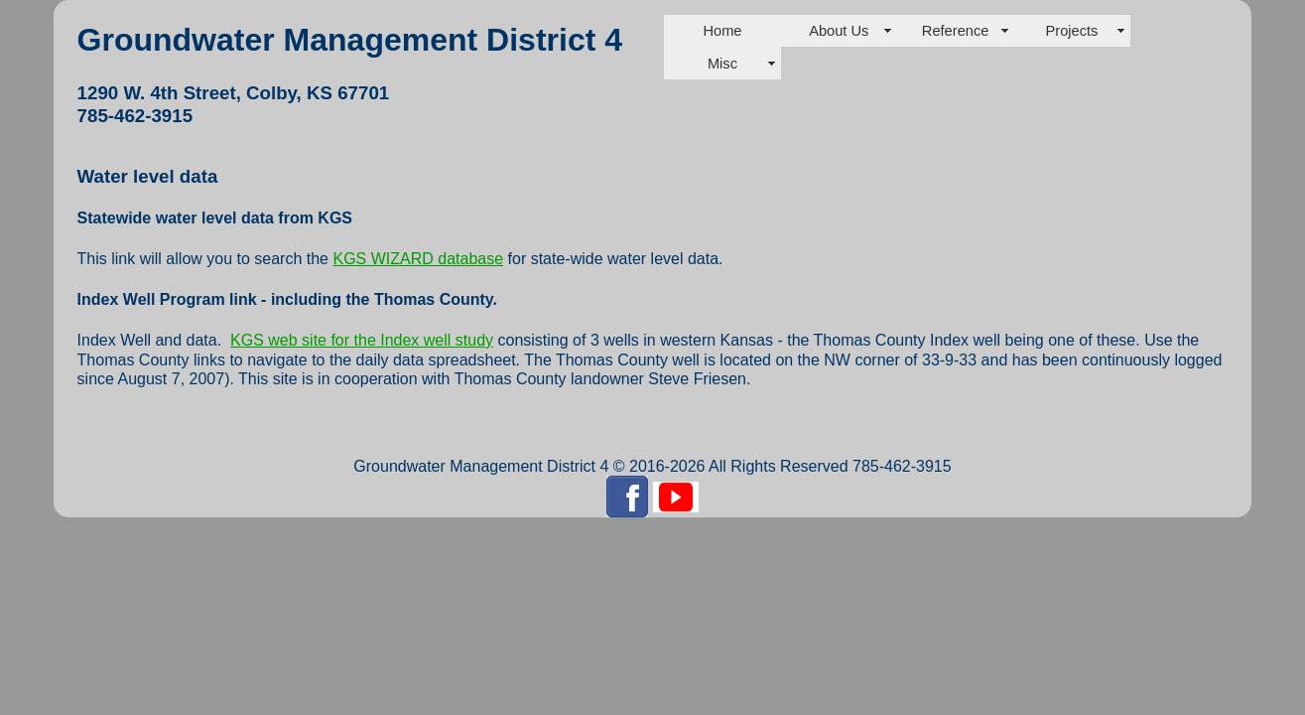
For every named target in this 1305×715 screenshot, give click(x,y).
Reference (955, 31)
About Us (838, 31)
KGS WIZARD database (417, 258)
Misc (722, 64)
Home (722, 31)
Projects (1071, 31)
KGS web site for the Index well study (361, 340)
